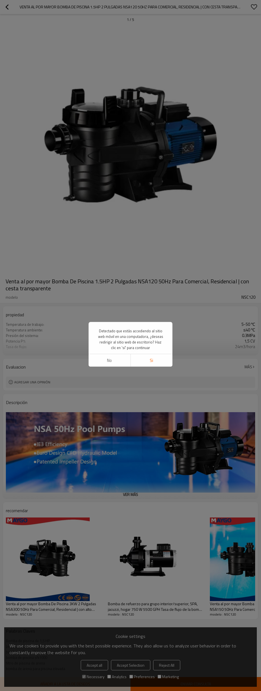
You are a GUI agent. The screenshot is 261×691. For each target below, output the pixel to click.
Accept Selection (130, 665)
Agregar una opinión (32, 382)
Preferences (142, 677)
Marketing (168, 677)
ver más (130, 351)
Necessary (93, 677)
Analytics (117, 677)
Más (248, 367)
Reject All (166, 665)
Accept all (94, 665)
